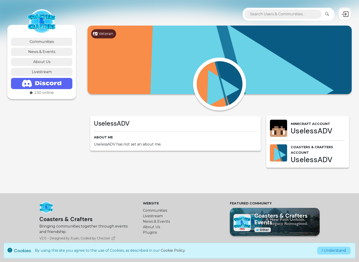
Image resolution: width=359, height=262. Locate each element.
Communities (42, 42)
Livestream (42, 72)
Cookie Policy (173, 250)
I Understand (334, 250)
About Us (41, 62)
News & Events (41, 52)
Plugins (150, 232)
